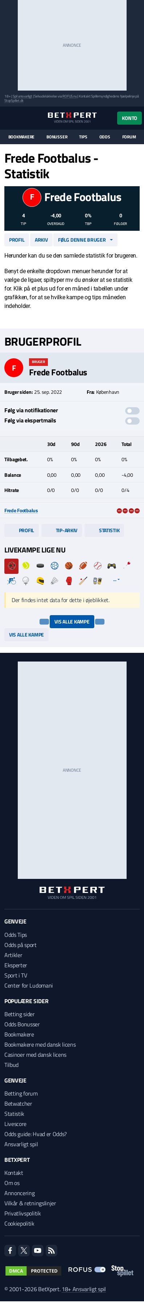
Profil (16, 239)
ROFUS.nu (69, 96)
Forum (129, 137)
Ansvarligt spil (21, 1144)
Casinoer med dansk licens (35, 1054)
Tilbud (11, 1064)
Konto (129, 118)
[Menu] (8, 118)
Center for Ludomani (28, 985)
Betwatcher (18, 1103)
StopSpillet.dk (14, 100)
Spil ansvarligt (22, 96)
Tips (83, 137)
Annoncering (19, 1193)
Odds (104, 137)
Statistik (104, 530)
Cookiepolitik (19, 1223)
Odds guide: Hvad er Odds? (35, 1134)
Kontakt (13, 1172)
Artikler (13, 955)
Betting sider (19, 1014)
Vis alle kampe (71, 621)
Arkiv (41, 239)
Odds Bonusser (22, 1024)
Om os (11, 1182)
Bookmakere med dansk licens (39, 1044)
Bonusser (56, 137)
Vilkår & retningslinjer (30, 1203)
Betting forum (21, 1093)
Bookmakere (21, 137)
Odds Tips (15, 934)
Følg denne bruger (82, 239)
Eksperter (15, 965)
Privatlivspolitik (22, 1213)
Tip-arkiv (61, 530)
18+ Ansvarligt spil (84, 1289)
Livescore (15, 1123)
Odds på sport (20, 944)
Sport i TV (15, 975)
